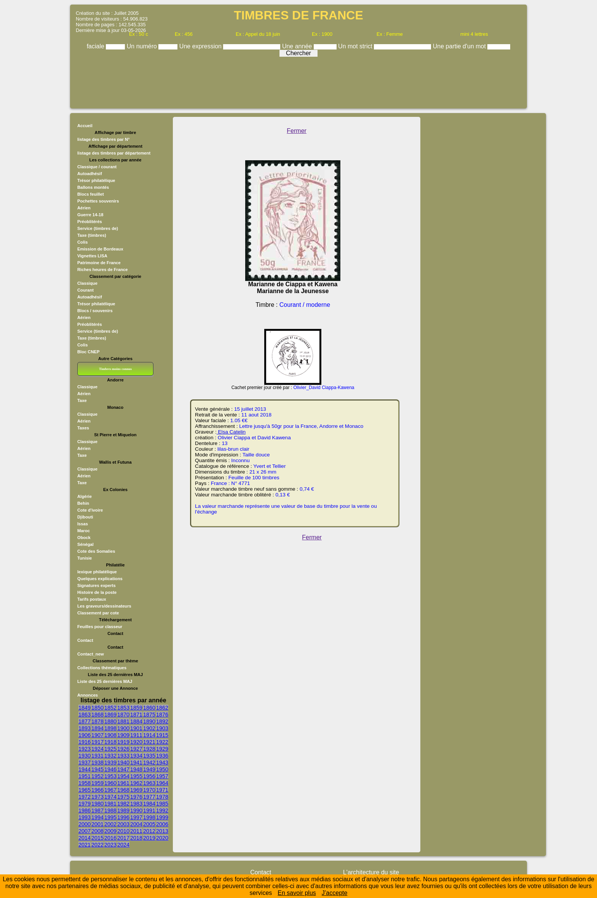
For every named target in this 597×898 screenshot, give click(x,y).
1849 (84, 708)
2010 (123, 831)
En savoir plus (297, 893)
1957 (162, 776)
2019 (149, 838)
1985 (162, 804)
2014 (84, 838)
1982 (123, 804)
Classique (87, 283)
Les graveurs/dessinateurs (104, 606)
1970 (149, 790)
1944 (84, 769)
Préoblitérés (89, 221)
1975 (123, 797)
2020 (162, 838)
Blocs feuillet (90, 194)
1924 (97, 749)
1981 (110, 804)
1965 (84, 790)
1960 (110, 783)
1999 (162, 817)
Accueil (85, 125)
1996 (123, 817)
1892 (162, 721)
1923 (84, 749)
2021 (84, 845)
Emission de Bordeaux (100, 249)
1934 (136, 756)
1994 (97, 817)
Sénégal (85, 544)
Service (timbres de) (97, 228)
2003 (123, 824)
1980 (97, 804)
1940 (123, 762)
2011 (136, 831)
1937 (84, 762)
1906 (84, 735)
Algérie (84, 496)
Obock (84, 537)
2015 (97, 838)
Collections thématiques (101, 667)
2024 (123, 845)
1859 (136, 708)
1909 (123, 735)
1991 (149, 810)
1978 (162, 797)
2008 (97, 831)
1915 (162, 735)
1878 (97, 721)
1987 (97, 810)
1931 (97, 756)
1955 (136, 776)
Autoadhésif (89, 173)
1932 (110, 756)
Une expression (201, 46)
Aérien (84, 208)
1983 (136, 804)
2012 (149, 831)
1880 (110, 721)
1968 (123, 790)
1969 (136, 790)
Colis (82, 242)
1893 (84, 728)
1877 (84, 721)
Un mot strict (356, 46)
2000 (84, 824)
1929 (162, 749)
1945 (97, 769)
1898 (110, 728)
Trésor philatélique (96, 180)
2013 (162, 831)
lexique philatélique (97, 571)
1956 (149, 776)
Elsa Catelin (231, 432)
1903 (162, 728)
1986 (84, 810)
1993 (84, 817)
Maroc (83, 530)
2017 (123, 838)
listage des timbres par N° (103, 139)
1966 (97, 790)
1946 (110, 769)
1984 (149, 804)
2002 (110, 824)
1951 (84, 776)
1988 (110, 810)
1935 (149, 756)
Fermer (296, 131)
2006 (162, 824)
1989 (123, 810)
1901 (136, 728)
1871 (136, 714)
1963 (149, 783)
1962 (136, 783)
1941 (136, 762)
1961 (123, 783)
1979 (84, 804)
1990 (136, 810)
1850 (97, 708)
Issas (82, 524)
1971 (162, 790)
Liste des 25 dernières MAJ (104, 681)
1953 (110, 776)
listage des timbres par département (113, 153)
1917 (97, 742)
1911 (136, 735)
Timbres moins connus (115, 369)
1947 (123, 769)
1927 (136, 749)
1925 (110, 749)
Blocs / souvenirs (95, 310)
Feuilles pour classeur (99, 626)
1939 (110, 762)
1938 (97, 762)
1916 (84, 742)
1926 (123, 749)
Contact (85, 640)
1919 (123, 742)
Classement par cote (98, 613)
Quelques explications (100, 578)
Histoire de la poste (97, 592)
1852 (110, 708)
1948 (136, 769)
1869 (110, 714)
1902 (149, 728)
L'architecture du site (371, 872)
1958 (84, 783)
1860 (149, 708)
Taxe (82, 400)
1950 (162, 769)
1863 (84, 714)
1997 (136, 817)
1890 (149, 721)
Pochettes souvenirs (98, 201)
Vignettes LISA (92, 256)
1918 (110, 742)
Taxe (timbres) (91, 235)
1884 (136, 721)
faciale (96, 46)
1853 (123, 708)
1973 (97, 797)
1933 (123, 756)
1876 (162, 714)
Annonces (87, 695)
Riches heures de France (102, 269)
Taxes (83, 428)
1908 (110, 735)
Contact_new (90, 654)
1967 (110, 790)
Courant (85, 290)
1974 (110, 797)
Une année (298, 46)
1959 (97, 783)
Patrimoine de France (99, 262)
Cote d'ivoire (90, 510)
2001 (97, 824)
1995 (110, 817)
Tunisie (84, 558)
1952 (97, 776)
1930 (84, 756)
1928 (149, 749)
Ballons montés (93, 187)
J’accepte (335, 893)
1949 (149, 769)
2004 (136, 824)
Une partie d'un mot (460, 46)
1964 (162, 783)
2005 (149, 824)
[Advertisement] (298, 81)
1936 (162, 756)
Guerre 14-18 (90, 214)
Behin (83, 503)
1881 (123, 721)
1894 (97, 728)
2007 (84, 831)
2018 (136, 838)
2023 (110, 845)
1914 (149, 735)
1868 (97, 714)
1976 (136, 797)
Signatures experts (96, 585)
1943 (162, 762)
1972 (84, 797)
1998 (149, 817)
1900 (123, 728)
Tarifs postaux (91, 599)
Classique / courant (97, 166)
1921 (149, 742)
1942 (149, 762)
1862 (162, 708)
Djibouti (85, 517)
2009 (110, 831)
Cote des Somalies (96, 551)
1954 (123, 776)
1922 (162, 742)
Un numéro (143, 46)
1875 (149, 714)
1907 (97, 735)
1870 (123, 714)
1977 (149, 797)
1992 (162, 810)
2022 (97, 845)
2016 (110, 838)
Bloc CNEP (88, 351)
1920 (136, 742)
